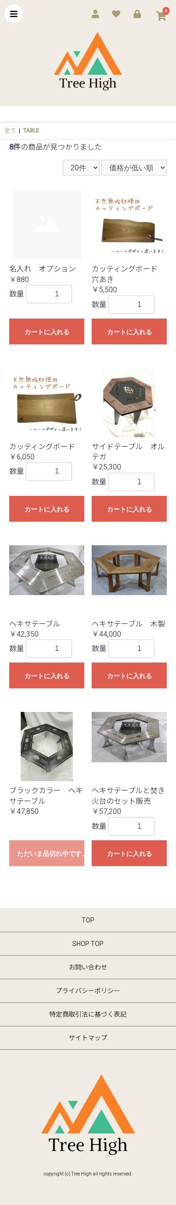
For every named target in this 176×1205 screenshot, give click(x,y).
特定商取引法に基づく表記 (88, 1014)
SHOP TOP (88, 943)
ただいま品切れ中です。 (50, 853)
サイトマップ (88, 1038)
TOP (88, 920)
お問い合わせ (88, 967)
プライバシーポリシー (88, 990)
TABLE (31, 130)
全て (10, 130)
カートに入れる (47, 332)
